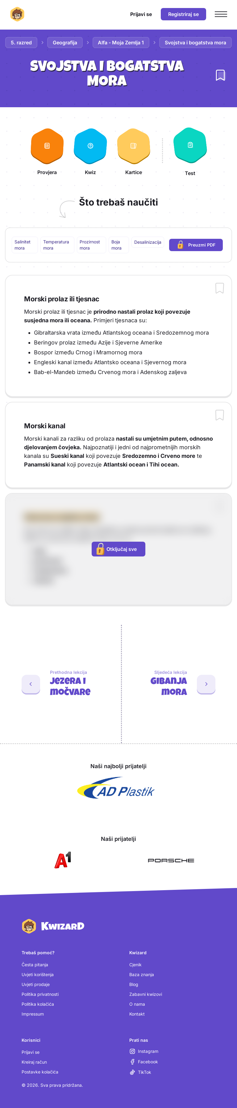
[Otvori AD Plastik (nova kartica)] (116, 788)
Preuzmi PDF (200, 246)
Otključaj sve (117, 549)
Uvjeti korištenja (38, 974)
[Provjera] (47, 150)
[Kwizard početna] (17, 14)
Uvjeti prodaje (36, 984)
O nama (137, 1004)
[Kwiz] (90, 150)
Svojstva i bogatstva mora (196, 42)
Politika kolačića (38, 1004)
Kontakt (137, 1013)
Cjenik (135, 964)
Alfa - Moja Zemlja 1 (121, 42)
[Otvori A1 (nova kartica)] (61, 860)
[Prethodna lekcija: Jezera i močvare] (58, 684)
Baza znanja (141, 974)
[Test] (190, 150)
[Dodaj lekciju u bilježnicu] (220, 75)
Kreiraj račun (34, 1062)
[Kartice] (134, 150)
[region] (118, 245)
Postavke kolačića (40, 1071)
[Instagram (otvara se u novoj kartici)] (143, 1051)
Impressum (33, 1013)
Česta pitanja (35, 964)
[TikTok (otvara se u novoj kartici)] (140, 1072)
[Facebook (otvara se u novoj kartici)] (143, 1062)
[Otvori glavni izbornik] (221, 14)
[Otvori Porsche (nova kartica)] (171, 860)
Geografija (65, 42)
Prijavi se (31, 1052)
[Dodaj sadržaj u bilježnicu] (220, 288)
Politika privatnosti (40, 994)
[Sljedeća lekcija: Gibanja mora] (179, 684)
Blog (133, 984)
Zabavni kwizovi (145, 994)
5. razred (21, 42)
